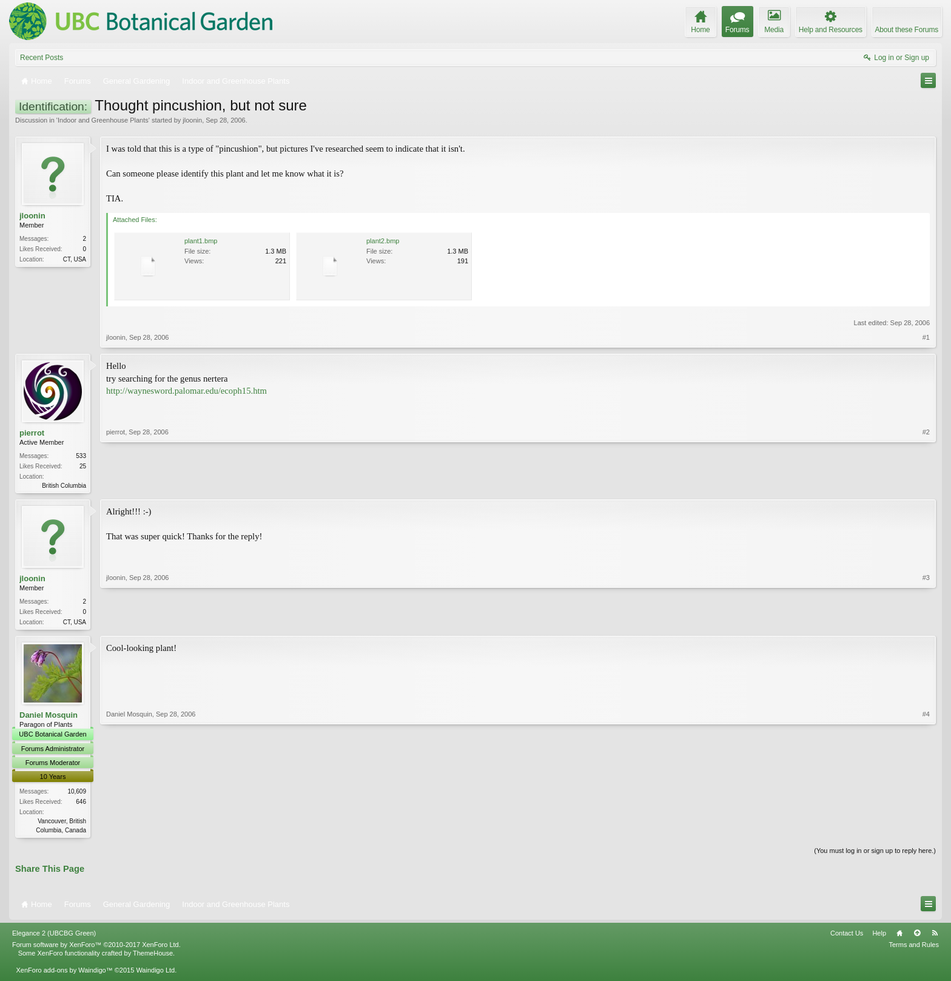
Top (917, 936)
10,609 (76, 794)
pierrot (31, 432)
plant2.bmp (382, 240)
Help (879, 936)
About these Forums (906, 29)
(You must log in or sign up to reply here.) (875, 853)
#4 (926, 830)
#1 (926, 337)
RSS (934, 936)
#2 (926, 484)
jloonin (192, 120)
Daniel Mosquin (48, 717)
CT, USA (74, 259)
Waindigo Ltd (155, 973)
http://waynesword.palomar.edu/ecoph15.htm (186, 391)
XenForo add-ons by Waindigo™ (64, 973)
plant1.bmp (200, 240)
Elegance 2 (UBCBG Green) (54, 936)
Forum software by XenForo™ (96, 948)
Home (899, 936)
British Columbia (64, 485)
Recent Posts (41, 57)
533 (81, 456)
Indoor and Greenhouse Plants (103, 120)
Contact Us (846, 936)
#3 (926, 621)
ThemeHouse (153, 956)
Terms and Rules (914, 948)
